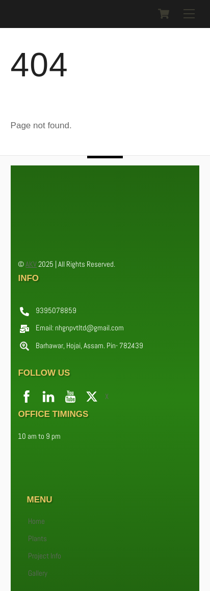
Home (36, 521)
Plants (37, 538)
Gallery (37, 573)
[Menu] (189, 14)
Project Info (44, 556)
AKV (31, 264)
